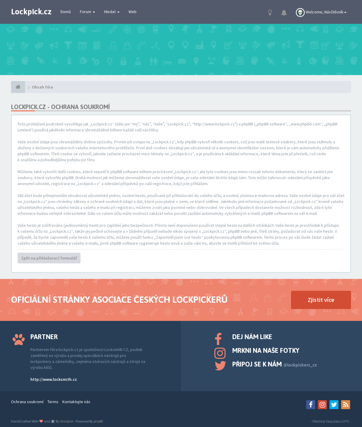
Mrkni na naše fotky (265, 350)
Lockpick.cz (31, 11)
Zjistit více (321, 299)
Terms (52, 401)
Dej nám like (252, 337)
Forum (87, 11)
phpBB (98, 421)
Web (133, 11)
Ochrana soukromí (27, 401)
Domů (66, 11)
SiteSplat (66, 421)
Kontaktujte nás (76, 401)
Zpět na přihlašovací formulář (49, 258)
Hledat (112, 11)
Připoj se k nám (274, 364)
